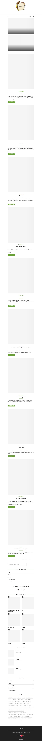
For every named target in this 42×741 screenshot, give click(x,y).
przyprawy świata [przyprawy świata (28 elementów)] (11, 718)
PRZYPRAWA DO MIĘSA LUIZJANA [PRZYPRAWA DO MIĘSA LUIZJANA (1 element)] (13, 712)
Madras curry (21, 447)
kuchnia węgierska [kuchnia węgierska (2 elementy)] (26, 703)
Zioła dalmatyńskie (21, 397)
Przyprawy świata (21, 91)
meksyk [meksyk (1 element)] (29, 705)
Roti (22, 610)
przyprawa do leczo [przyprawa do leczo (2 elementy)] (12, 710)
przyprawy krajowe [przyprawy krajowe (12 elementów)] (17, 716)
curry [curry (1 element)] (23, 697)
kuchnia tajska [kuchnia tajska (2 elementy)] (11, 703)
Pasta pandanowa (11, 627)
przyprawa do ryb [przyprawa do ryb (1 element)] (23, 712)
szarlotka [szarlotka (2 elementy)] (29, 718)
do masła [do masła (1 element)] (10, 699)
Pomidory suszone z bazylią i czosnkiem (21, 347)
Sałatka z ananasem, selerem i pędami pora (13, 611)
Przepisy (21, 547)
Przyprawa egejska (21, 498)
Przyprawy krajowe (21, 685)
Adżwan (21, 195)
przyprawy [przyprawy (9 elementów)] (10, 716)
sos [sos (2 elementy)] (22, 718)
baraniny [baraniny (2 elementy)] (19, 697)
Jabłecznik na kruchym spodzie (21, 549)
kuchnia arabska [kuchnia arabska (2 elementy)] (20, 699)
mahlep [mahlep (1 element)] (25, 705)
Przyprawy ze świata (21, 690)
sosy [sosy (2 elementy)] (25, 718)
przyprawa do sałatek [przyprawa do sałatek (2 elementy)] (12, 714)
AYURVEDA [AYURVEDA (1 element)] (14, 697)
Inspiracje (21, 681)
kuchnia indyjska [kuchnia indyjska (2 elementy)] (18, 701)
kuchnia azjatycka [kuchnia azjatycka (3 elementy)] (28, 699)
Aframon (21, 143)
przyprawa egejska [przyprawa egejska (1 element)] (30, 714)
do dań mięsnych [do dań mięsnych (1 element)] (29, 697)
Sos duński (21, 297)
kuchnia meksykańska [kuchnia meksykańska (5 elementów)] (26, 701)
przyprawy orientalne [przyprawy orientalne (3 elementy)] (26, 716)
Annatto (21, 93)
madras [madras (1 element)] (21, 705)
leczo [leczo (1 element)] (17, 705)
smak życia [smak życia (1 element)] (18, 718)
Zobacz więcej (12, 101)
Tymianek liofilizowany (21, 246)
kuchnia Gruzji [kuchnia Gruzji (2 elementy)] (11, 701)
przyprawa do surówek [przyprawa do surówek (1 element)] (21, 714)
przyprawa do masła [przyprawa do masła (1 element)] (20, 710)
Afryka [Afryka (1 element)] (10, 697)
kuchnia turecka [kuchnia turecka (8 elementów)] (18, 703)
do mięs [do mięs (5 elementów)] (14, 699)
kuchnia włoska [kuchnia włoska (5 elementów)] (11, 705)
